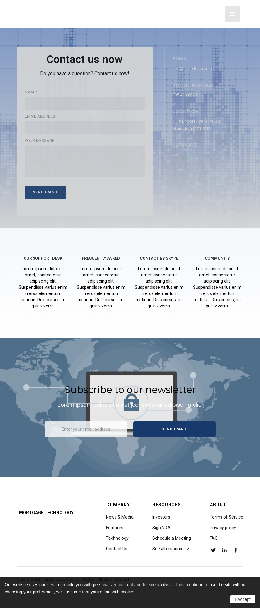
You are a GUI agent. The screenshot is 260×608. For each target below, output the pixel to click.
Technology (117, 538)
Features (114, 527)
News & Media (120, 517)
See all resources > (170, 548)
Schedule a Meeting (171, 538)
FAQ (214, 538)
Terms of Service (226, 517)
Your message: (40, 140)
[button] (232, 14)
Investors (161, 517)
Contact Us (116, 548)
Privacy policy (223, 527)
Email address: (40, 116)
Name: (31, 92)
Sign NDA (161, 527)
